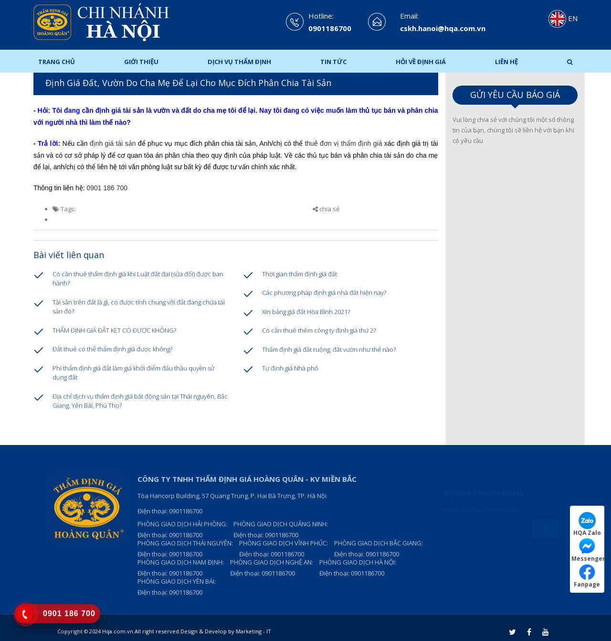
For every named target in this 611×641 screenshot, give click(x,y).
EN (563, 18)
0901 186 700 (107, 188)
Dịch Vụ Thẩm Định (239, 61)
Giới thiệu (141, 61)
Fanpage (587, 576)
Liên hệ (506, 61)
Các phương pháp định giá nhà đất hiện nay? (324, 292)
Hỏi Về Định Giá (421, 61)
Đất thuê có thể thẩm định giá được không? (112, 349)
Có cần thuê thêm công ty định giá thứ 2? (319, 330)
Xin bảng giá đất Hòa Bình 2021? (306, 311)
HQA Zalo (587, 524)
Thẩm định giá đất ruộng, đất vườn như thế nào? (329, 349)
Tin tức (333, 61)
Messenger (587, 550)
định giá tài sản (113, 143)
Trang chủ (56, 61)
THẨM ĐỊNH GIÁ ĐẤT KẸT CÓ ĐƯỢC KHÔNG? (114, 330)
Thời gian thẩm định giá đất (299, 274)
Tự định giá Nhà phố (290, 368)
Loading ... (515, 298)
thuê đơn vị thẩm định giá (344, 143)
